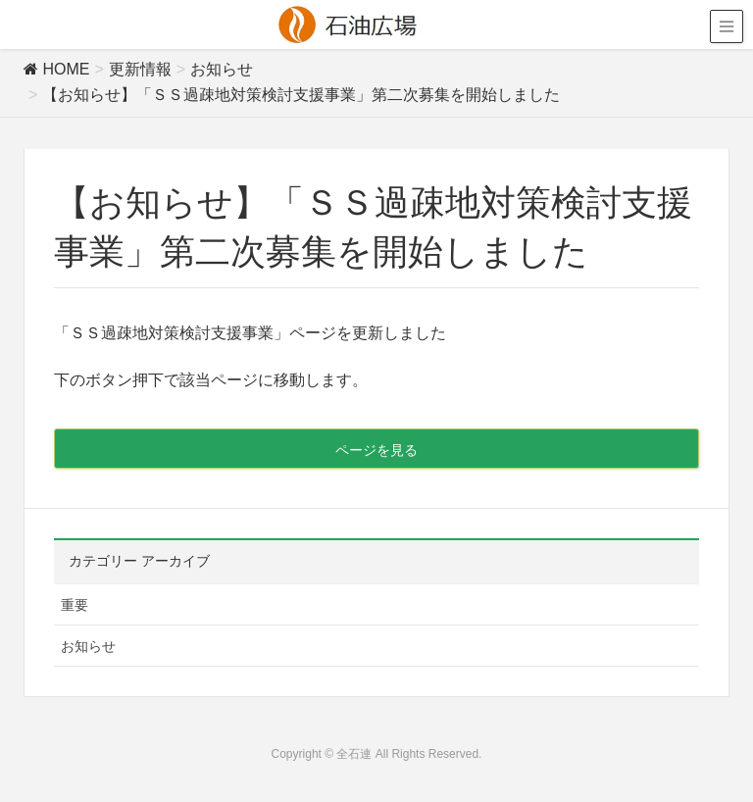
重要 (74, 605)
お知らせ (88, 646)
